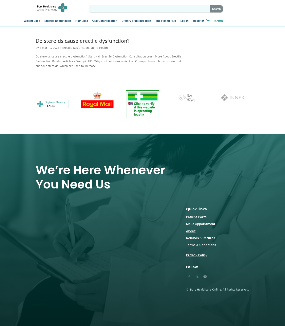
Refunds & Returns (200, 238)
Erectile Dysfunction (57, 21)
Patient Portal (197, 217)
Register (198, 21)
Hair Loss (81, 21)
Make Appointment (200, 224)
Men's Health (99, 48)
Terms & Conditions (201, 245)
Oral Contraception (104, 21)
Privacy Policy (196, 255)
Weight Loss (32, 21)
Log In (184, 21)
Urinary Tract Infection (136, 21)
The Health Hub (165, 21)
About (191, 231)
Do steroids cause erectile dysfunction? (82, 40)
